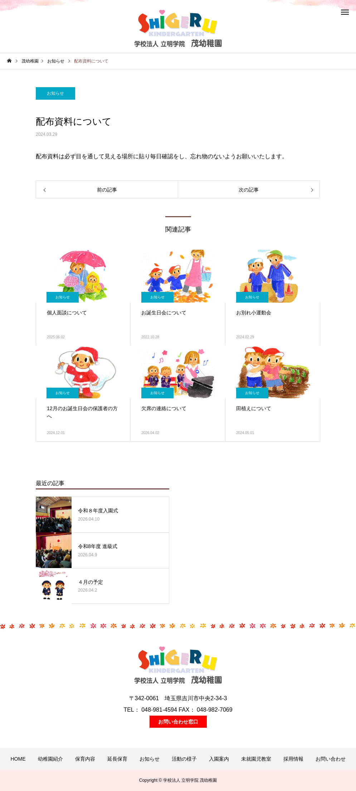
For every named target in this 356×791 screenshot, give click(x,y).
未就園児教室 (256, 759)
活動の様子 (184, 759)
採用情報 (293, 759)
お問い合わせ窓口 (178, 722)
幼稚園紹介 (50, 759)
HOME (18, 759)
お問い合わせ (331, 759)
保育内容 (85, 759)
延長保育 (117, 759)
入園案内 (219, 759)
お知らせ (55, 93)
